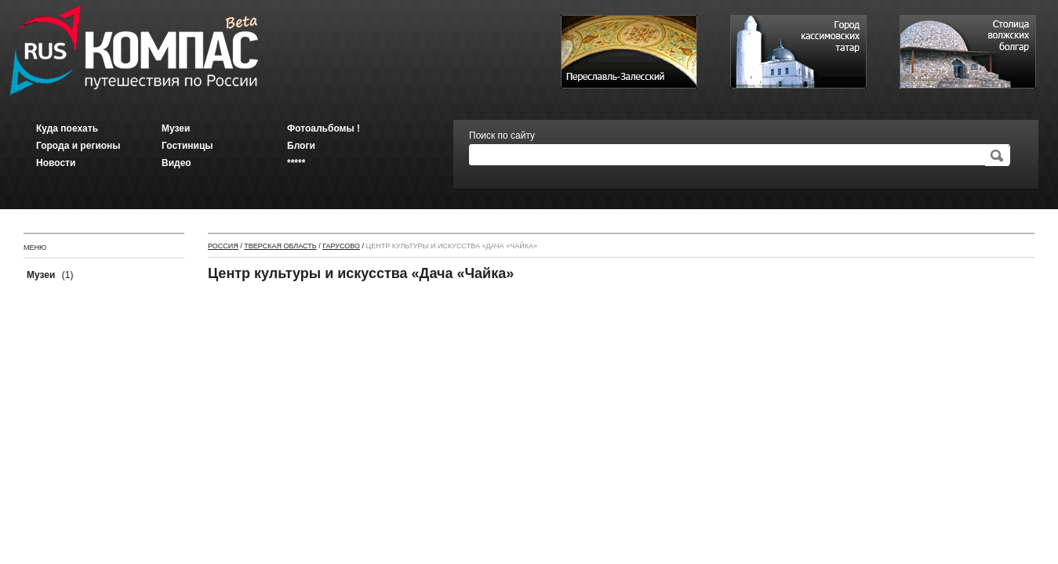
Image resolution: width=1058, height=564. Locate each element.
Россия (223, 246)
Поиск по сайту (502, 135)
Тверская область (280, 246)
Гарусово (341, 246)
